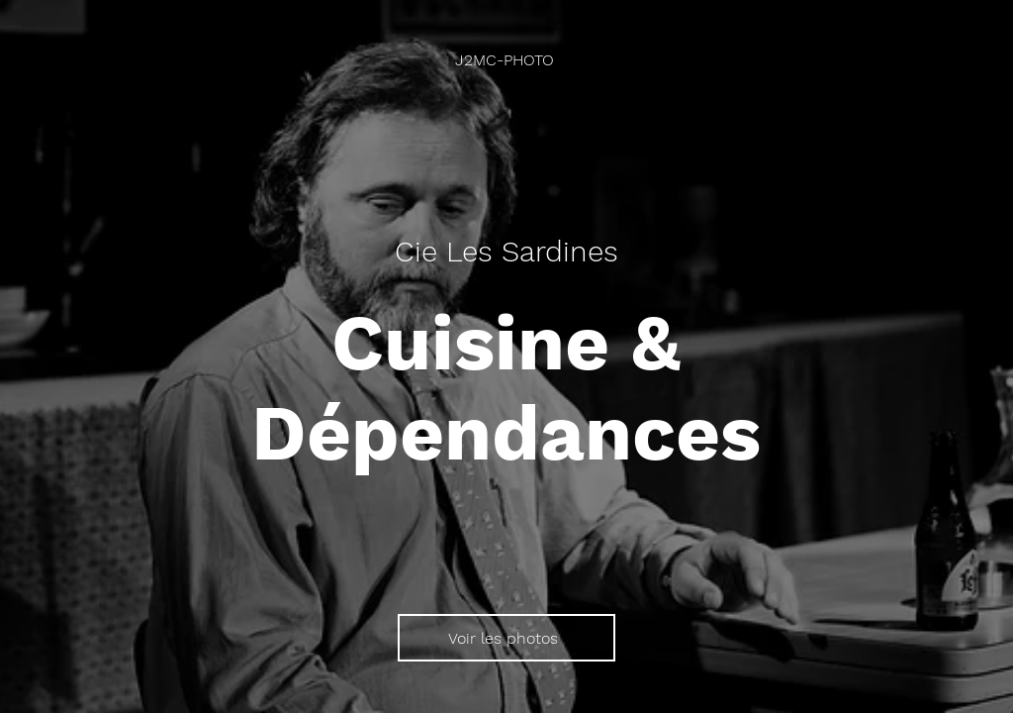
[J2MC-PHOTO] (506, 60)
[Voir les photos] (506, 638)
